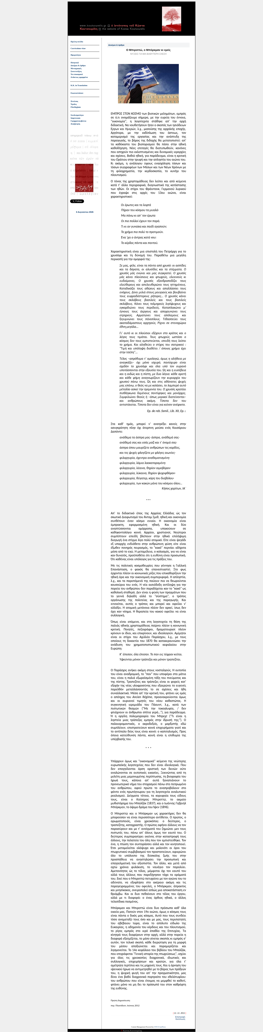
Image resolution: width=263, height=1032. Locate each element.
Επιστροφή (180, 1015)
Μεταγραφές (76, 68)
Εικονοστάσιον (77, 93)
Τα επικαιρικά (77, 74)
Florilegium (76, 107)
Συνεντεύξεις (76, 71)
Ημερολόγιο (76, 55)
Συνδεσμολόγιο (77, 115)
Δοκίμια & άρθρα (77, 65)
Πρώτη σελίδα (77, 41)
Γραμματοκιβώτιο (78, 121)
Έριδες (74, 104)
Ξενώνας (74, 101)
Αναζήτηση (75, 124)
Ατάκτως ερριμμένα (79, 77)
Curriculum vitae (78, 48)
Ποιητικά (75, 62)
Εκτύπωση (180, 1018)
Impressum (75, 118)
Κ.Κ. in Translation (79, 85)
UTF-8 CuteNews (160, 1026)
